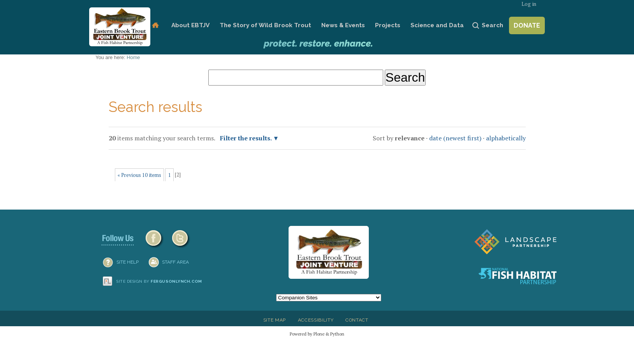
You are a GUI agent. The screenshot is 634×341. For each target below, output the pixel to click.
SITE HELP (127, 262)
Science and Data (437, 25)
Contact (356, 320)
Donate (527, 25)
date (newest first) (455, 138)
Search (492, 25)
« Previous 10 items (139, 175)
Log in (528, 4)
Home (155, 25)
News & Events (343, 25)
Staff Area (175, 262)
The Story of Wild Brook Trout (265, 25)
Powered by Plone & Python (317, 334)
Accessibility (316, 320)
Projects (387, 25)
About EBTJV (190, 25)
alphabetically (506, 138)
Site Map (274, 320)
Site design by (159, 281)
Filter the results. (246, 138)
